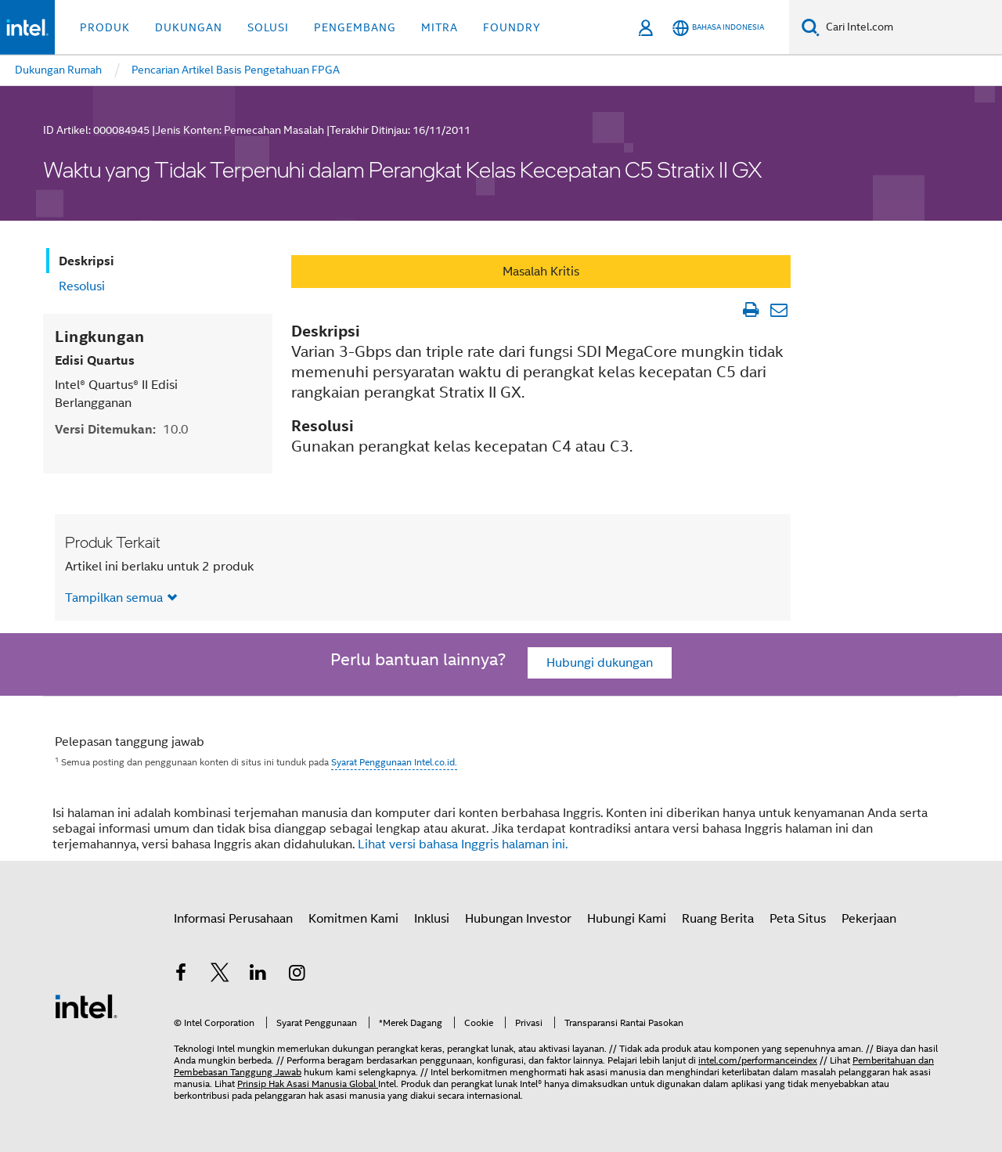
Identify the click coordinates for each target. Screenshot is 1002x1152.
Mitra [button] (439, 27)
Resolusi (82, 286)
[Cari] (811, 27)
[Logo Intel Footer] (86, 1005)
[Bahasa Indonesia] (718, 28)
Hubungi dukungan (599, 663)
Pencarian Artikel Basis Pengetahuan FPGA (236, 70)
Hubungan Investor (518, 919)
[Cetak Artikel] (750, 310)
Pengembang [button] (355, 27)
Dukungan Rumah (58, 70)
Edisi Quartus (95, 360)
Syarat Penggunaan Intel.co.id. (394, 762)
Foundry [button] (512, 27)
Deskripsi (86, 261)
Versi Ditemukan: (122, 429)
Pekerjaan (869, 919)
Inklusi (431, 919)
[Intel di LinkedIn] (258, 975)
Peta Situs (798, 919)
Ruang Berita (718, 919)
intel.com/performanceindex (757, 1060)
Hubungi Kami (626, 919)
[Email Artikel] (778, 310)
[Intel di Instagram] (297, 975)
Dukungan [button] (188, 27)
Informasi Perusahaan (233, 919)
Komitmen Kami (353, 919)
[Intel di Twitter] (220, 975)
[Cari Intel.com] (911, 27)
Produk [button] (105, 27)
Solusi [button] (268, 27)
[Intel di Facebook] (181, 975)
